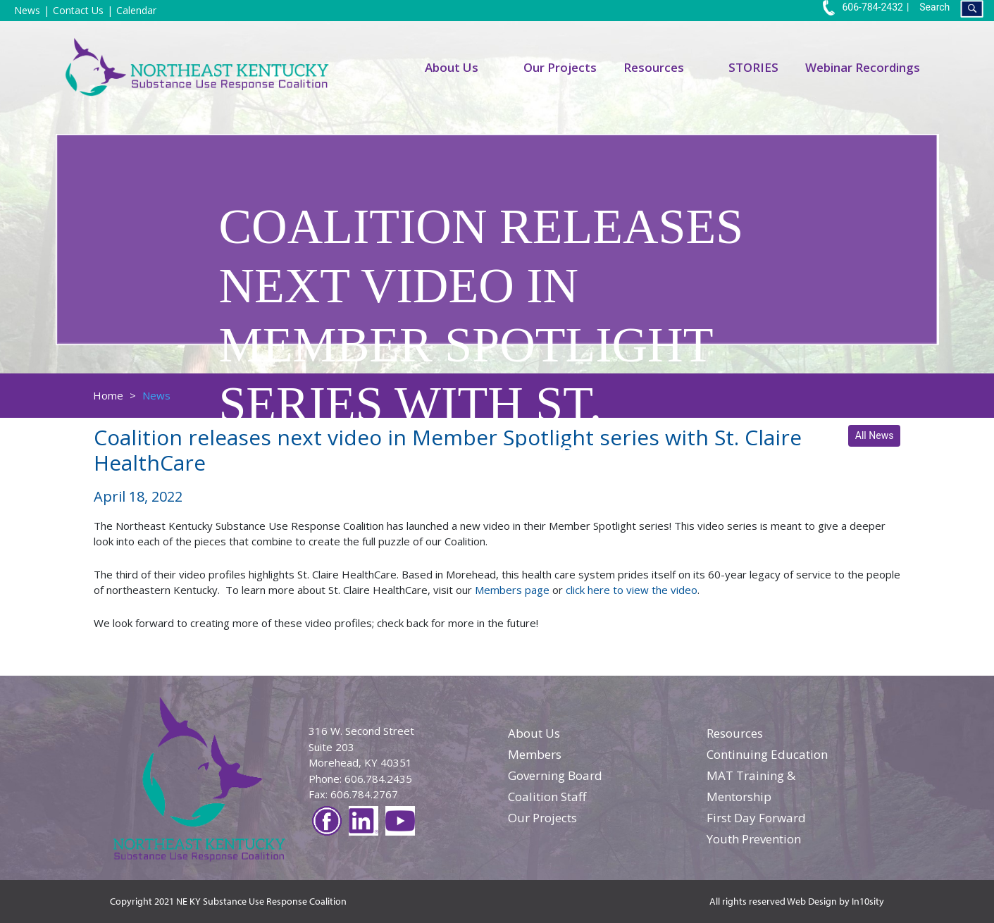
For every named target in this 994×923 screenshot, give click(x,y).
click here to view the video (631, 590)
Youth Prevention (754, 839)
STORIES (753, 67)
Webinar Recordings (862, 67)
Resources (653, 67)
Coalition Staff (547, 796)
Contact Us (78, 10)
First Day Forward (756, 818)
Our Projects (560, 67)
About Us (451, 67)
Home (108, 395)
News (27, 10)
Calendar (136, 10)
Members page (512, 590)
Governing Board (555, 775)
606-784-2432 (862, 7)
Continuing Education (767, 754)
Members (534, 754)
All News (874, 435)
